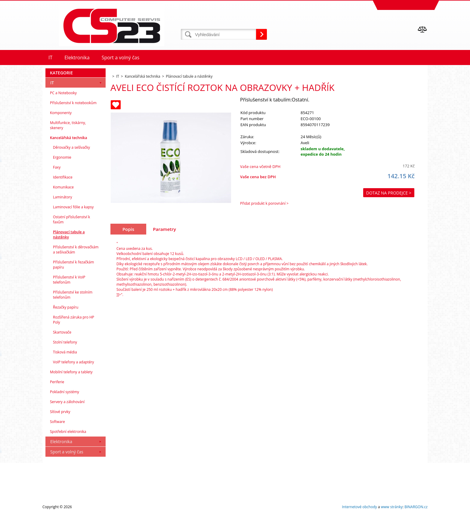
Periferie (57, 381)
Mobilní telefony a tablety (71, 372)
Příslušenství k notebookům (73, 102)
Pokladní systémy (64, 391)
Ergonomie (62, 157)
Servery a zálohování (67, 401)
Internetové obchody (359, 506)
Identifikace (63, 177)
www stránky (392, 506)
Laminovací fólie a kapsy (73, 207)
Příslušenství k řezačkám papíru (73, 265)
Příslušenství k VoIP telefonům (69, 280)
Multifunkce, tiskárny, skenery (68, 125)
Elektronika (61, 441)
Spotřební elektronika (68, 431)
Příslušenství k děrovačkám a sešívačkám (75, 249)
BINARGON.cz (416, 506)
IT (52, 83)
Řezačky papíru (65, 307)
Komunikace (63, 187)
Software (57, 421)
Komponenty (61, 112)
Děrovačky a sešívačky (71, 147)
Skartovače (62, 332)
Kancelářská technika (68, 137)
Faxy (56, 167)
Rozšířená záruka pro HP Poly (73, 320)
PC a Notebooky (63, 92)
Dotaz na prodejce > (388, 193)
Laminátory (62, 197)
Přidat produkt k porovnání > (264, 203)
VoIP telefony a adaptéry (73, 362)
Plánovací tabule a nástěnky (69, 234)
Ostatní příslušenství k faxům (71, 219)
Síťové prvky (60, 411)
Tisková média (65, 352)
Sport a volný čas (66, 452)
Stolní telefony (65, 342)
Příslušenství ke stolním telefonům (72, 295)
